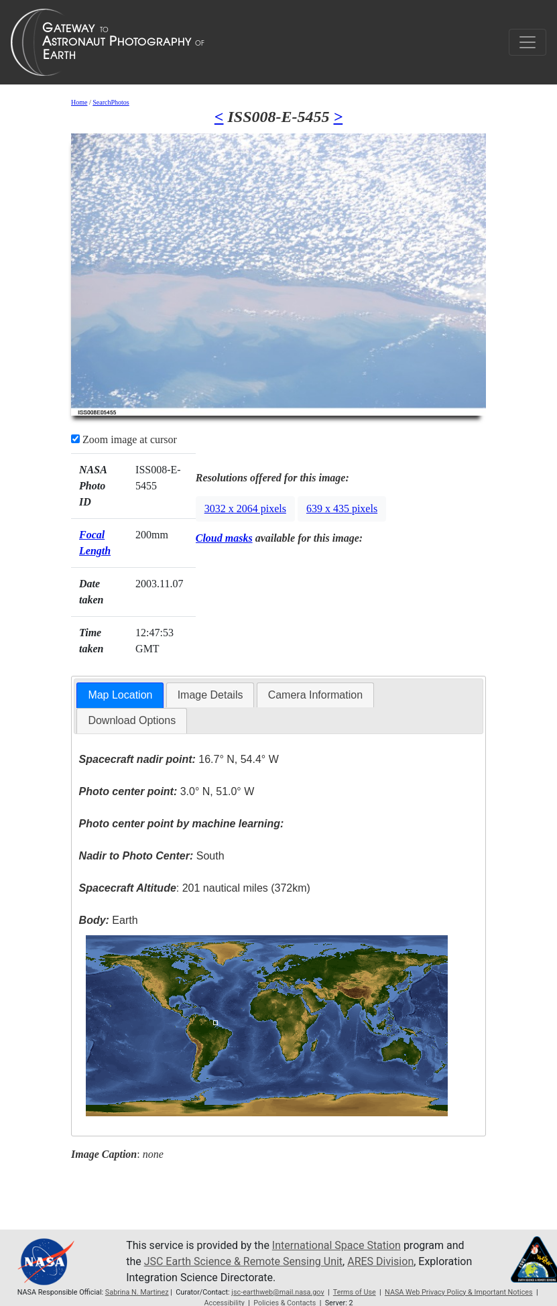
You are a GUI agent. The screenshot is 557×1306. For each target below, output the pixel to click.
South (152, 856)
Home (79, 102)
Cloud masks (224, 538)
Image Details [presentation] (210, 695)
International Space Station (336, 1245)
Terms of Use (354, 1292)
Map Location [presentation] (120, 695)
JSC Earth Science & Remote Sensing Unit (243, 1261)
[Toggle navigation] (527, 42)
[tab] (120, 695)
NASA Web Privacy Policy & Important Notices (459, 1292)
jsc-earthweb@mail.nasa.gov (277, 1292)
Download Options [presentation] (132, 720)
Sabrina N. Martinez (137, 1292)
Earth (108, 920)
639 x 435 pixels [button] (341, 508)
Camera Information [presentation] (315, 695)
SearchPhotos (110, 102)
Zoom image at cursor (124, 439)
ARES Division (380, 1261)
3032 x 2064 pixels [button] (245, 508)
